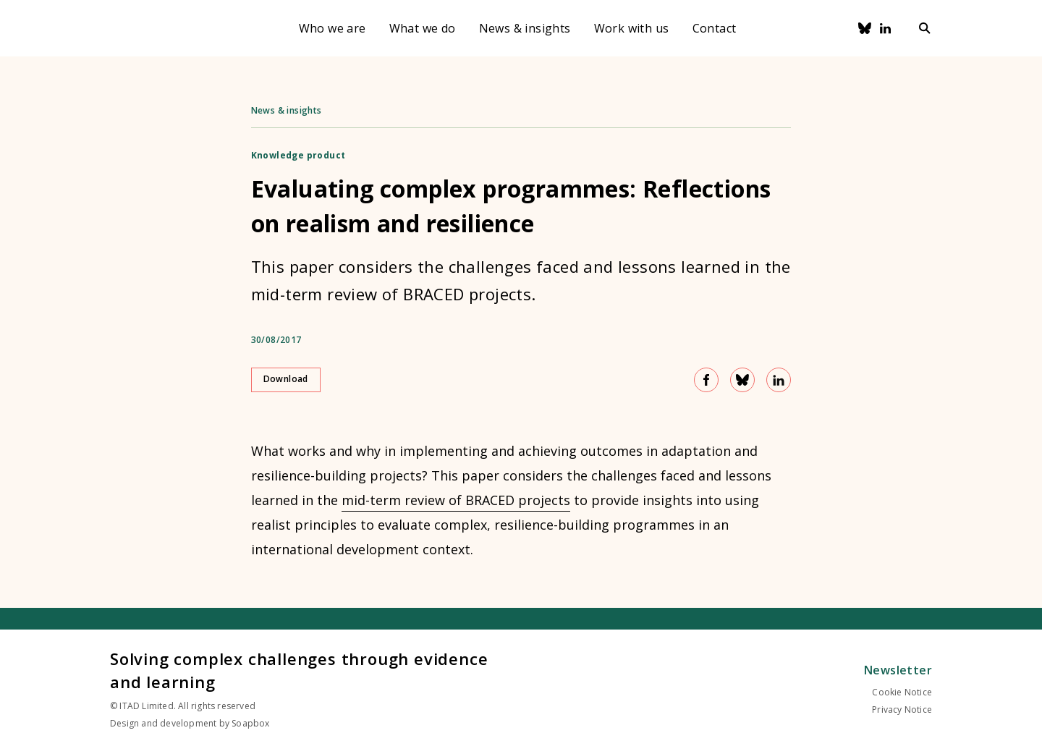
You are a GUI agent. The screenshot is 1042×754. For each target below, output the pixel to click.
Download (285, 379)
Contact (714, 28)
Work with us (631, 28)
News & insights (525, 28)
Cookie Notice (902, 692)
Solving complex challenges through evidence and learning (299, 670)
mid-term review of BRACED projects (456, 500)
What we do (422, 28)
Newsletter (898, 670)
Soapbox (250, 723)
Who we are (332, 28)
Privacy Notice (902, 709)
